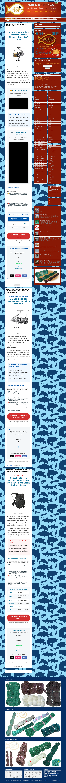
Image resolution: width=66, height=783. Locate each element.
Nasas (21, 18)
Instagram (18, 275)
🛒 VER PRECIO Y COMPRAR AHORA (18, 236)
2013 (51, 177)
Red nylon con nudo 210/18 (40, 151)
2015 (51, 174)
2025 (51, 158)
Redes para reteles (38, 174)
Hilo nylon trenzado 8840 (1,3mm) (46, 231)
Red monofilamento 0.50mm (40, 143)
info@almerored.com (18, 268)
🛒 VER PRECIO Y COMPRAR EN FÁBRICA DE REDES (18, 416)
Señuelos (33, 18)
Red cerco (37, 118)
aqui (51, 84)
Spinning (50, 126)
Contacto (8, 20)
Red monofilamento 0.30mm (40, 137)
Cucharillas (51, 105)
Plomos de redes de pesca (44, 254)
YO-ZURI (50, 137)
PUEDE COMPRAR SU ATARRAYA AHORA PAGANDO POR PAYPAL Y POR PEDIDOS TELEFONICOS (50, 244)
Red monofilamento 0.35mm (40, 139)
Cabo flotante (37, 103)
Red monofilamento (38, 130)
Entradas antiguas (27, 671)
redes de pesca (37, 181)
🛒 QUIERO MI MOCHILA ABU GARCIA (19, 618)
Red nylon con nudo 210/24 (40, 154)
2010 (51, 182)
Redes (16, 18)
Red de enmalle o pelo (39, 126)
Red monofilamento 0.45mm (40, 141)
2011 (51, 180)
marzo (52, 156)
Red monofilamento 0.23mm (40, 135)
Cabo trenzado (37, 107)
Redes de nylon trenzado (39, 164)
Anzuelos (36, 101)
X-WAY (50, 135)
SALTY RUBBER (52, 118)
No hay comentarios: (9, 284)
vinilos (50, 141)
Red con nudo (37, 120)
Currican (50, 107)
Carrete (50, 97)
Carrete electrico (52, 99)
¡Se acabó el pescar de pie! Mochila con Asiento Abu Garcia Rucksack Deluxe (18, 470)
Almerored (52, 202)
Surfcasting (51, 130)
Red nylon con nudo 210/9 (39, 162)
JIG (49, 112)
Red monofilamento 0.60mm (40, 145)
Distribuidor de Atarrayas (51, 18)
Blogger (58, 780)
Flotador (36, 111)
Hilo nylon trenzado (38, 112)
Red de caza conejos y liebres (45, 260)
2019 (51, 168)
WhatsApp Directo (19, 263)
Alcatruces (37, 99)
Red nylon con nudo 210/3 (39, 156)
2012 (51, 179)
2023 (51, 161)
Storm (50, 128)
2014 (51, 176)
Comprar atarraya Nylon (39, 109)
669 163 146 (18, 258)
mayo (52, 148)
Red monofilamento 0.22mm (40, 133)
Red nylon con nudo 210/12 (40, 149)
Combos (50, 103)
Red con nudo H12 (38, 122)
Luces (50, 116)
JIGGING (50, 114)
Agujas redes (37, 95)
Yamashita (51, 139)
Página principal (9, 18)
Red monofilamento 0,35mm (45, 220)
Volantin (50, 133)
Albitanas (36, 97)
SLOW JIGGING (52, 120)
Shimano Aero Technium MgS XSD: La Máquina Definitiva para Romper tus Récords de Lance (17, 290)
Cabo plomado (37, 105)
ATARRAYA (37, 93)
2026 (51, 147)
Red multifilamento (38, 147)
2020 (51, 166)
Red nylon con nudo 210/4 (39, 158)
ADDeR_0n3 (47, 780)
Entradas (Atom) (21, 674)
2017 (51, 171)
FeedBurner (50, 69)
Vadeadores (37, 177)
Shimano (50, 124)
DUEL (50, 109)
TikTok (12, 275)
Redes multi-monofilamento (40, 166)
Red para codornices (43, 214)
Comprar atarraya (40, 18)
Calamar (50, 95)
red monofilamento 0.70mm (40, 179)
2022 (51, 163)
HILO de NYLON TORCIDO (45, 237)
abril (52, 155)
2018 (51, 169)
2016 (51, 172)
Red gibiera (37, 128)
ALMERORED (52, 200)
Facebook (24, 275)
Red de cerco (37, 124)
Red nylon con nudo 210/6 (39, 160)
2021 (51, 165)
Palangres (27, 18)
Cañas (50, 101)
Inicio (15, 671)
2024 (51, 160)
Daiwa (50, 111)
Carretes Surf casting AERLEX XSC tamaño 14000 (54, 152)
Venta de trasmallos (43, 208)
